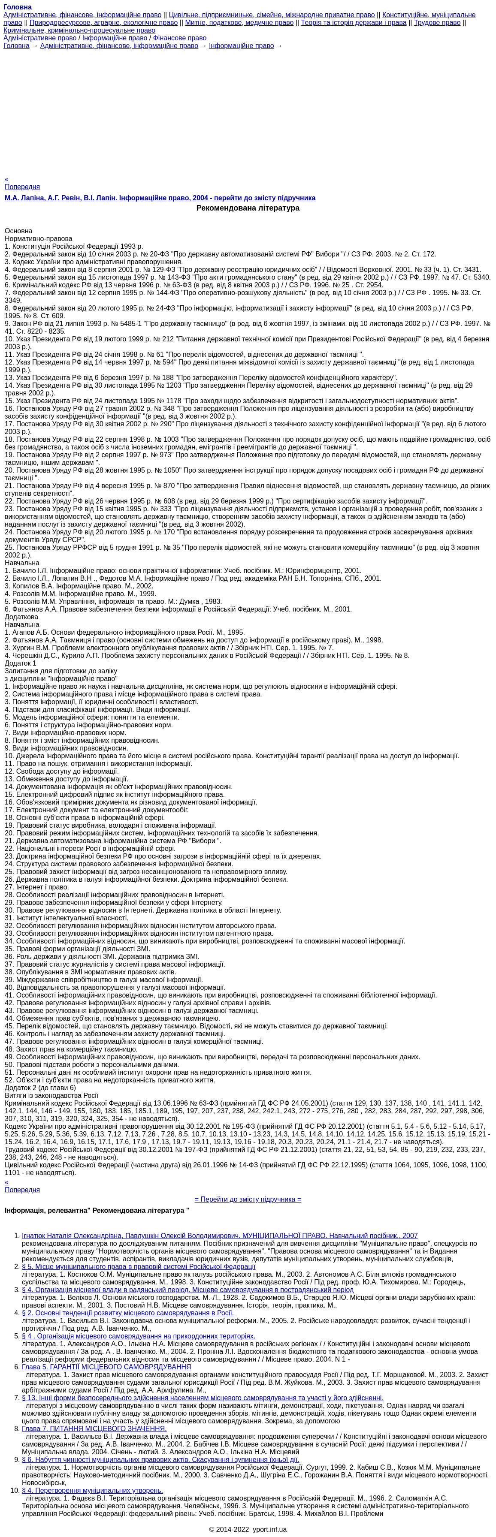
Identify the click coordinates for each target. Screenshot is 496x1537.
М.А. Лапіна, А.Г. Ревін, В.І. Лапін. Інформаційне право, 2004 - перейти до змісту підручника (160, 198)
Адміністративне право (39, 38)
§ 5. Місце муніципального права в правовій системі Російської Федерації (139, 1266)
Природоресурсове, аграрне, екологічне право (104, 22)
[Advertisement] (248, 110)
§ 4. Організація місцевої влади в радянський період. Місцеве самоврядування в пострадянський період (188, 1289)
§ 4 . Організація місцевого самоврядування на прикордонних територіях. (138, 1336)
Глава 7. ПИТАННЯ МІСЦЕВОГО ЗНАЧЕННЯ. (94, 1428)
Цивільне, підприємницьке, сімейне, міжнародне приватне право (272, 14)
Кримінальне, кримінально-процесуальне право (79, 30)
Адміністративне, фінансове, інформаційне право (82, 14)
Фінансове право (180, 38)
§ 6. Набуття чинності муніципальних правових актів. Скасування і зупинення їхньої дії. (160, 1459)
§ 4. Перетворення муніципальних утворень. (92, 1490)
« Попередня (22, 182)
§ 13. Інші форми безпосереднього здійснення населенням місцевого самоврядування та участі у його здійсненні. (203, 1397)
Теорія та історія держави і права (354, 22)
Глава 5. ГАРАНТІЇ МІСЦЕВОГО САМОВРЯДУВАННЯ (106, 1367)
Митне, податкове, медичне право (239, 22)
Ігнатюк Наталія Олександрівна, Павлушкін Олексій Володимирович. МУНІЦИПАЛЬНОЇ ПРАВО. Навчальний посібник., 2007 (220, 1235)
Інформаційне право (115, 38)
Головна (16, 45)
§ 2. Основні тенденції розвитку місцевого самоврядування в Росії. (128, 1313)
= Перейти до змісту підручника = (248, 1199)
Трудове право (437, 22)
